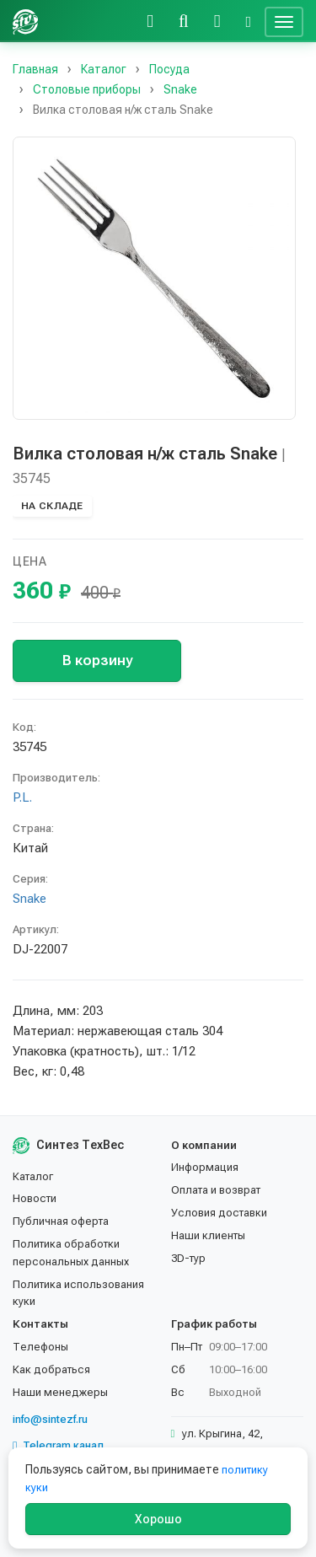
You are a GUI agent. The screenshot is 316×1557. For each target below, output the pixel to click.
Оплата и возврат (215, 1190)
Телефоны (40, 1346)
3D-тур (188, 1258)
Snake (29, 898)
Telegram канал (58, 1445)
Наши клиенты (208, 1235)
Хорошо (158, 1519)
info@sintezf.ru (50, 1419)
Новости (34, 1198)
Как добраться (51, 1369)
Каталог (33, 1176)
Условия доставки (219, 1212)
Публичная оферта (61, 1221)
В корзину (97, 660)
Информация (204, 1167)
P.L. (22, 797)
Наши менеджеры (60, 1392)
